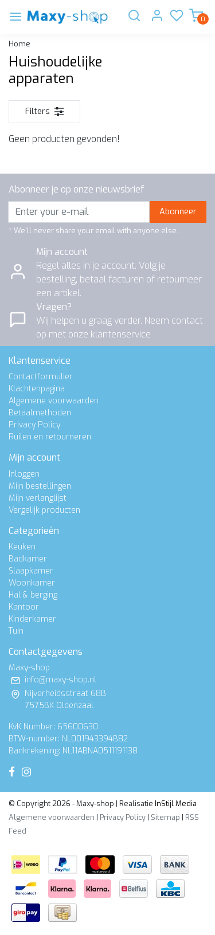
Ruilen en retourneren (50, 436)
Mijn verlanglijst (38, 498)
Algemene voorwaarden (54, 400)
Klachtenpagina (37, 388)
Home (19, 44)
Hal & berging (33, 595)
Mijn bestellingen (40, 486)
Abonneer (178, 211)
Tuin (16, 631)
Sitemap (165, 817)
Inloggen (24, 474)
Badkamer (28, 558)
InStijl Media (175, 803)
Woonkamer (32, 583)
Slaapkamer (31, 570)
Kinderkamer (32, 619)
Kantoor (24, 607)
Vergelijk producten (44, 510)
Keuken (22, 546)
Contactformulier (41, 376)
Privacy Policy (34, 424)
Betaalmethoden (40, 412)
